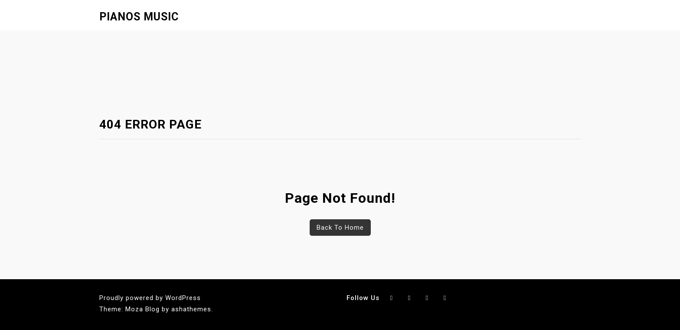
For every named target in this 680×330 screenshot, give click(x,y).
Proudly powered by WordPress (150, 298)
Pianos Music (139, 16)
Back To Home (340, 227)
